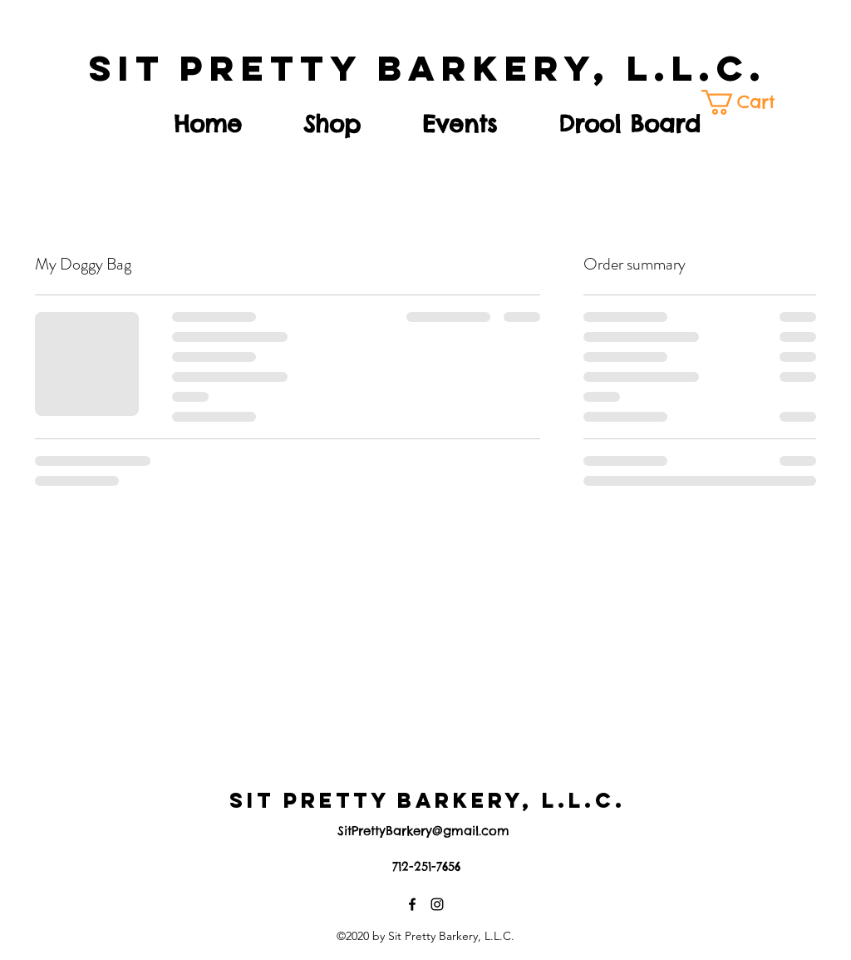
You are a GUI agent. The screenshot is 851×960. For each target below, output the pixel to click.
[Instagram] (437, 904)
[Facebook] (412, 904)
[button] (747, 102)
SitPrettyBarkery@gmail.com (423, 831)
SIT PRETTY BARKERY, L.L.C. (428, 68)
